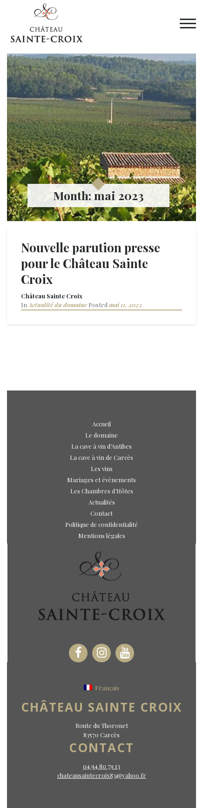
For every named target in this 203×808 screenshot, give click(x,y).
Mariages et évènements (101, 480)
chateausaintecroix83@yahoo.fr (101, 775)
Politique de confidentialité (101, 524)
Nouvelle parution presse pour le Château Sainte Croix (90, 263)
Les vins (102, 468)
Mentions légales (101, 535)
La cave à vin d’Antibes (101, 446)
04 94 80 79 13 (101, 766)
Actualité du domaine (57, 305)
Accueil (101, 424)
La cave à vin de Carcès (101, 457)
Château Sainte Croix (51, 296)
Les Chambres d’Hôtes (101, 491)
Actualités (101, 502)
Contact (101, 513)
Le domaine (101, 435)
